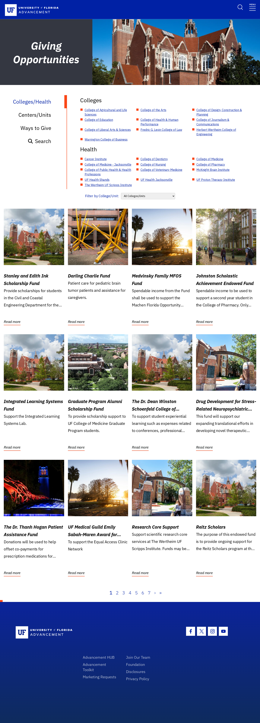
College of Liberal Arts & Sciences (108, 130)
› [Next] (155, 593)
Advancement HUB (99, 657)
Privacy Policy (137, 678)
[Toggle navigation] (252, 7)
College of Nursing (153, 164)
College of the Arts (153, 110)
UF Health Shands (97, 180)
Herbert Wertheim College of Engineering (216, 132)
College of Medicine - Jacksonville (108, 164)
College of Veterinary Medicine (161, 170)
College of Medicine (209, 159)
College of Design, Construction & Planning (219, 112)
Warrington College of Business (106, 139)
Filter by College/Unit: (102, 196)
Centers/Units (34, 114)
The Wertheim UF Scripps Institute (108, 185)
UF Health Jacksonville (157, 180)
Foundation (135, 664)
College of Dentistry (154, 159)
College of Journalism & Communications (212, 122)
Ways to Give (36, 127)
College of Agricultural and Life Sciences (106, 112)
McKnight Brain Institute (213, 170)
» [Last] (160, 593)
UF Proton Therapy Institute (215, 180)
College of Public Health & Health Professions (108, 172)
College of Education (99, 120)
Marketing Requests (99, 676)
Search (39, 141)
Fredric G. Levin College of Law (161, 130)
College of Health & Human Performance (159, 122)
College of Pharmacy (210, 164)
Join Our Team (138, 657)
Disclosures (135, 671)
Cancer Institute (96, 159)
